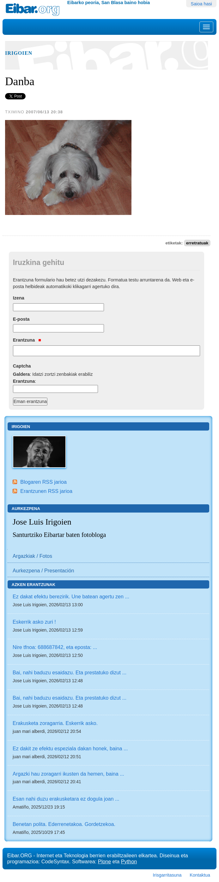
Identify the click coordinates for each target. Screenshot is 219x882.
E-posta (21, 319)
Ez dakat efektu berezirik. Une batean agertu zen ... (71, 596)
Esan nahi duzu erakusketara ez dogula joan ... (66, 799)
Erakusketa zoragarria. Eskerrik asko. (55, 723)
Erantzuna (27, 340)
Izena (18, 297)
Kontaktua (200, 875)
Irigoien (18, 53)
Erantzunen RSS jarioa (46, 491)
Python (129, 861)
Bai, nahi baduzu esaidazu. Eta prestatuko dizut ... (69, 672)
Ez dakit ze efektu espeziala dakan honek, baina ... (70, 748)
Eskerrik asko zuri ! (34, 622)
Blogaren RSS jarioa (43, 482)
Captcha (22, 366)
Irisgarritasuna (167, 875)
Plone (104, 861)
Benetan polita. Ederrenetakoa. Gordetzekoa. (64, 824)
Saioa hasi (201, 3)
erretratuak (197, 243)
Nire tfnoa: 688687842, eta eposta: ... (55, 647)
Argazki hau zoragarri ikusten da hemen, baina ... (68, 774)
